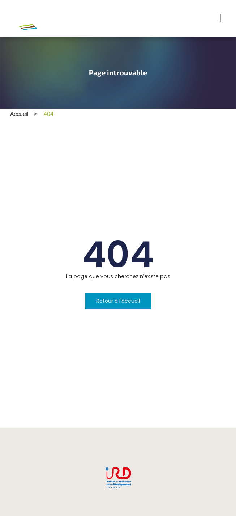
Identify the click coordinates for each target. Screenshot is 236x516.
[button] (219, 18)
